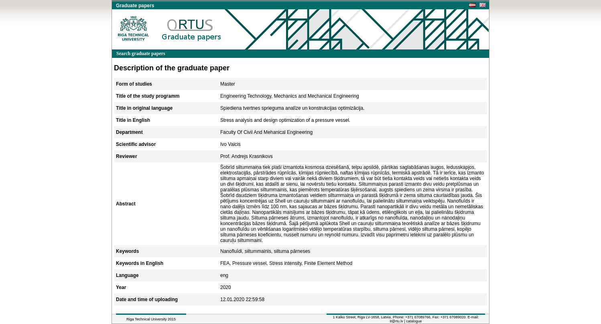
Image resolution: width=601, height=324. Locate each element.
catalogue (414, 321)
